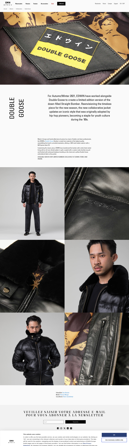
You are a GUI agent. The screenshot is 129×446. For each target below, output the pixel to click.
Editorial (11, 9)
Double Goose (49, 141)
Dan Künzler (65, 393)
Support (116, 3)
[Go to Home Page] (8, 3)
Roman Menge (64, 395)
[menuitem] (18, 4)
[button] (122, 4)
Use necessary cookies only (114, 427)
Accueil (5, 9)
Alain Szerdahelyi (68, 397)
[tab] (53, 3)
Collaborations (19, 9)
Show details (93, 442)
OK (114, 422)
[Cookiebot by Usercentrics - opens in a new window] (11, 442)
